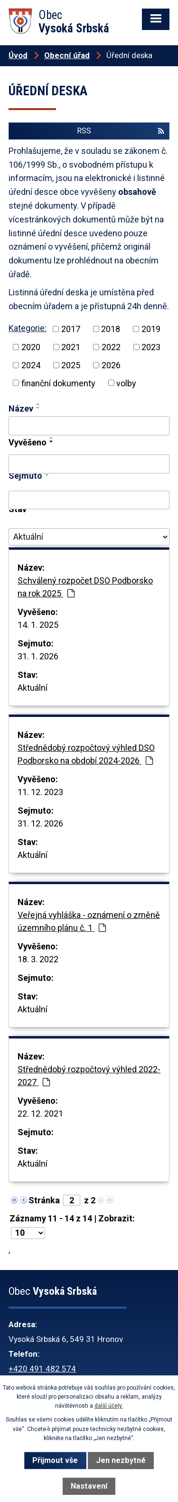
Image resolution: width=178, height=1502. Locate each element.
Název (21, 408)
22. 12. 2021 (40, 1114)
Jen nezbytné (121, 1460)
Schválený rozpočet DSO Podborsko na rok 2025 (85, 586)
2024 (30, 365)
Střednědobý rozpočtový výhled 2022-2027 (89, 1075)
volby (126, 383)
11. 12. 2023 (40, 792)
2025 (70, 365)
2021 (70, 347)
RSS (120, 130)
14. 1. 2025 (38, 625)
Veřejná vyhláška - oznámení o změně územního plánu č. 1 (89, 921)
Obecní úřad (67, 55)
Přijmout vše (55, 1460)
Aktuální (32, 688)
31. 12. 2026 (40, 823)
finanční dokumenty (58, 383)
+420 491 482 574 (42, 1368)
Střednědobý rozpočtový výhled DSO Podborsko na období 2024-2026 (86, 754)
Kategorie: (28, 328)
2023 (150, 347)
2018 (110, 329)
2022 (111, 347)
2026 (111, 365)
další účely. (108, 1405)
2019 (150, 329)
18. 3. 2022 (38, 959)
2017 (70, 329)
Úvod (18, 55)
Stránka (44, 1200)
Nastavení (89, 1486)
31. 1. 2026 (38, 656)
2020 (30, 347)
